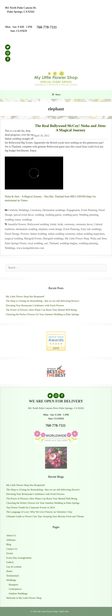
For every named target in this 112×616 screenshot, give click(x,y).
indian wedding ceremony (61, 233)
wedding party (70, 214)
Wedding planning (88, 214)
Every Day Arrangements (19, 557)
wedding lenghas (68, 243)
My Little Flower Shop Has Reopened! (25, 296)
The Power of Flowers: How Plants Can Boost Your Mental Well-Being (41, 309)
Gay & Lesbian (13, 566)
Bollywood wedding (38, 224)
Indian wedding (38, 233)
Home (9, 571)
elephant (42, 229)
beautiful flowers (17, 224)
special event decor (24, 214)
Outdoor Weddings (18, 593)
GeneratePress (75, 611)
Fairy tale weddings (91, 229)
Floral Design (12, 233)
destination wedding (26, 229)
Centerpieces (15, 589)
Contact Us (11, 549)
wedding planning (88, 243)
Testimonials (12, 575)
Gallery (10, 562)
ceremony (69, 224)
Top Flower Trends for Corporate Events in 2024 (30, 507)
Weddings (10, 248)
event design (55, 229)
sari (46, 243)
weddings (27, 219)
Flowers (25, 233)
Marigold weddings (53, 238)
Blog (8, 544)
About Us (11, 535)
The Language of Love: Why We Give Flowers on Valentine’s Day (39, 512)
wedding (39, 214)
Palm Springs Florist (15, 243)
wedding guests (53, 214)
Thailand (53, 243)
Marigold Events (33, 238)
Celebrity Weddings (18, 210)
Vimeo (24, 200)
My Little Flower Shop (77, 238)
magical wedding (14, 238)
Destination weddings (53, 210)
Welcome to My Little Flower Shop (24, 598)
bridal (53, 224)
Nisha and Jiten (98, 238)
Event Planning (89, 210)
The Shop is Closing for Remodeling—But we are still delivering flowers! (42, 301)
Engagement (73, 210)
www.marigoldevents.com (30, 248)
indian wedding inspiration (90, 233)
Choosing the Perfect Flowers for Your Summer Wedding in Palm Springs (42, 314)
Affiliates (11, 540)
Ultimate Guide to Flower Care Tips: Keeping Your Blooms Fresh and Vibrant (45, 516)
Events (9, 553)
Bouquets (13, 584)
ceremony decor (84, 224)
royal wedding (35, 243)
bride (60, 224)
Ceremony (35, 210)
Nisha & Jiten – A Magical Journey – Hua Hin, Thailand (34, 196)
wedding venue (13, 219)
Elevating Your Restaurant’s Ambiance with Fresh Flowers (35, 305)
